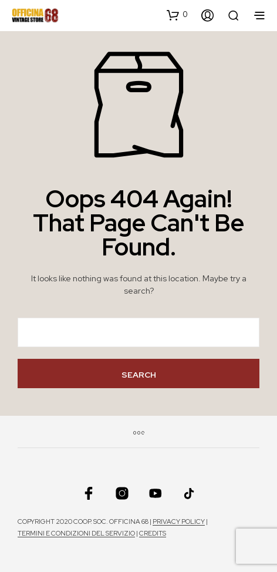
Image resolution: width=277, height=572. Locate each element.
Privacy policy (179, 522)
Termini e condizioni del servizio (76, 533)
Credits (152, 533)
